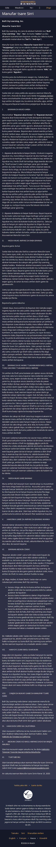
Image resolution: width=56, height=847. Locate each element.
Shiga (48, 8)
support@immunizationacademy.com (33, 768)
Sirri (23, 833)
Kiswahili (43, 838)
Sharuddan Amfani (35, 833)
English (12, 838)
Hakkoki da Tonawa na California (16, 736)
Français (22, 838)
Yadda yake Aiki (20, 785)
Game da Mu (36, 785)
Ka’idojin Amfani (46, 95)
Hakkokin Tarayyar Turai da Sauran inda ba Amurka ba (26, 750)
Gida (7, 8)
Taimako (15, 833)
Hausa (33, 838)
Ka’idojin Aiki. (32, 443)
